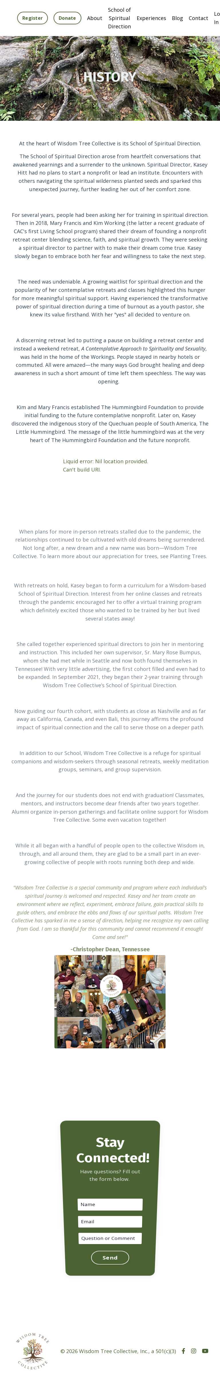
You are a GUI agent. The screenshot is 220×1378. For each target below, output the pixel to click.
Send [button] (110, 1234)
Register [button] (32, 18)
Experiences (151, 18)
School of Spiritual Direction (119, 18)
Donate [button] (67, 18)
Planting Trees (188, 564)
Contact (198, 18)
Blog (177, 18)
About (94, 18)
